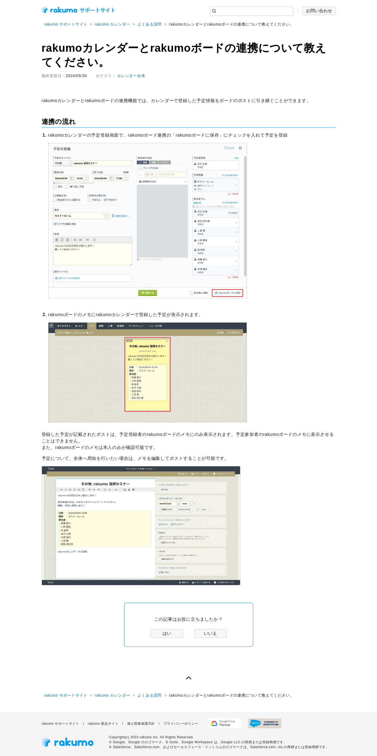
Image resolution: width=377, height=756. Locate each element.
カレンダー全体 (131, 76)
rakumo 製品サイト (103, 724)
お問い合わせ (319, 10)
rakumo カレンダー (112, 24)
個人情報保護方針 (141, 724)
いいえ (210, 633)
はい (167, 633)
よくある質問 (149, 24)
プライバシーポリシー (181, 724)
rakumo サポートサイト (66, 24)
